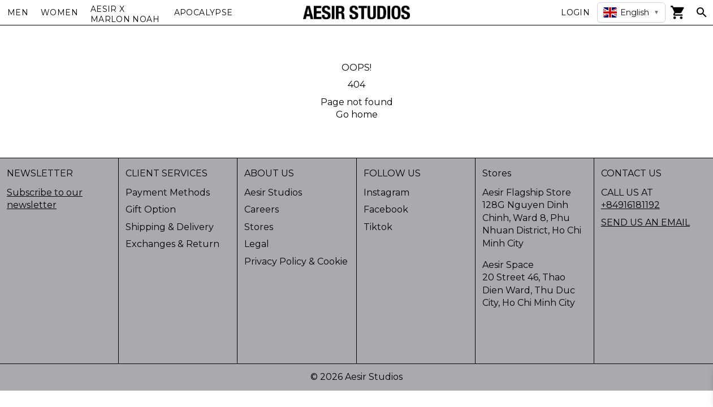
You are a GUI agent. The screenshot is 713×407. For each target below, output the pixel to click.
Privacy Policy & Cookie (296, 261)
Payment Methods (168, 192)
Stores (258, 227)
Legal (256, 244)
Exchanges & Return (172, 244)
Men (17, 12)
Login (575, 12)
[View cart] (678, 12)
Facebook (386, 209)
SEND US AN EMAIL (645, 222)
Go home (357, 114)
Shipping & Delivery (170, 227)
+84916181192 (630, 205)
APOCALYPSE (203, 12)
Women (59, 12)
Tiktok (378, 227)
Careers (261, 209)
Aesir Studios (273, 192)
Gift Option (151, 209)
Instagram (386, 192)
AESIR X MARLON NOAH (124, 14)
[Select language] (631, 12)
